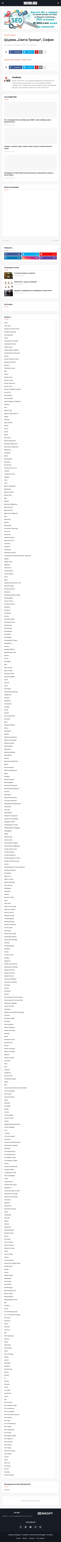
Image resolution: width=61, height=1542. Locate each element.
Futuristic (30, 1327)
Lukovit (30, 1360)
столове (30, 1133)
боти (30, 407)
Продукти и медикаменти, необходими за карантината (33, 291)
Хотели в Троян (30, 1260)
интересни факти (30, 589)
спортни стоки (30, 1118)
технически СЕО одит (30, 1194)
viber (30, 1460)
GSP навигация (30, 1336)
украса (30, 1221)
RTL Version (41, 1538)
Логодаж (30, 707)
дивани (30, 501)
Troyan (30, 1457)
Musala (30, 1375)
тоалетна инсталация (30, 1197)
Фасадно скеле (30, 1233)
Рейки (30, 1036)
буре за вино (30, 423)
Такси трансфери (30, 1176)
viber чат (30, 1463)
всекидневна (30, 459)
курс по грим (30, 671)
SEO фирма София (30, 1436)
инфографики (30, 598)
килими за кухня (30, 604)
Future (30, 1324)
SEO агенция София (30, 1405)
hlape (30, 1342)
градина (30, 477)
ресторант (30, 1061)
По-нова (5, 241)
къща (30, 686)
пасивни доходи (30, 922)
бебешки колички (30, 368)
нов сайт (30, 810)
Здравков (30, 565)
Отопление (30, 873)
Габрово (30, 471)
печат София (30, 928)
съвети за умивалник (30, 1167)
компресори (30, 625)
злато (30, 577)
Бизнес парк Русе (30, 383)
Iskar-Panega (30, 1354)
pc (30, 1378)
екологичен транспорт (30, 528)
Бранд (30, 417)
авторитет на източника (30, 329)
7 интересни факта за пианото (24, 273)
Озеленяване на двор (30, 843)
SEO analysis (30, 1442)
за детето (30, 547)
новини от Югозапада (30, 819)
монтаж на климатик (30, 785)
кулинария (30, 662)
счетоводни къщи (30, 1154)
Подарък (30, 958)
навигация (30, 795)
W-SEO (30, 1469)
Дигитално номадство (30, 513)
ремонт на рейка (30, 1049)
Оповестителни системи (30, 861)
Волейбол (30, 453)
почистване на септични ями (30, 1000)
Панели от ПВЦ (30, 897)
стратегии (30, 1139)
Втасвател (30, 462)
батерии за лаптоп (30, 362)
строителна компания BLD (30, 1142)
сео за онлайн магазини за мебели (30, 1088)
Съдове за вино (30, 1170)
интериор (30, 592)
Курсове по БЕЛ (30, 674)
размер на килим (30, 1030)
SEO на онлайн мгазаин (30, 1415)
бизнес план (30, 386)
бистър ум (30, 392)
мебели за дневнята (30, 737)
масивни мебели (30, 725)
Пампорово (30, 888)
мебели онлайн (30, 743)
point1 (30, 1387)
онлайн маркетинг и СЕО (30, 858)
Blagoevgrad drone (30, 1300)
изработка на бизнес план (30, 583)
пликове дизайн (30, 946)
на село (30, 792)
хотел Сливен (30, 1254)
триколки (30, 1203)
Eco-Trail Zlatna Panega (30, 1315)
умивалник (30, 1227)
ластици (30, 698)
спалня (30, 1112)
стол (30, 1130)
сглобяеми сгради (30, 1079)
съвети (30, 1163)
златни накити (30, 574)
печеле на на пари (30, 934)
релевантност (30, 1043)
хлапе (30, 1251)
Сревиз (30, 1121)
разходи (30, 1033)
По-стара (55, 241)
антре (30, 338)
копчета (30, 646)
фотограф (30, 1239)
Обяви (30, 834)
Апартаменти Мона (30, 344)
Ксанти (30, 658)
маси (30, 722)
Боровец (30, 404)
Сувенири (30, 1148)
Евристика (30, 519)
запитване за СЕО (30, 553)
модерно (30, 776)
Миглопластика (30, 767)
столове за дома (30, 1136)
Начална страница (9, 35)
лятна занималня (30, 716)
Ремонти (30, 1055)
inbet (30, 1351)
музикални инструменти (30, 789)
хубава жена (30, 1266)
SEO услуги (30, 1433)
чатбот (30, 1272)
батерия (30, 365)
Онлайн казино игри (30, 849)
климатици (30, 613)
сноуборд (30, 1106)
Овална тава (30, 837)
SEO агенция (30, 1402)
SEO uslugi (30, 1448)
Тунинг (30, 1212)
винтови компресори (30, 444)
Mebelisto (30, 1363)
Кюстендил (30, 689)
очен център (30, 885)
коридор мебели (30, 649)
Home (18, 1538)
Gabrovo (30, 1330)
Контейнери (30, 637)
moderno (30, 1366)
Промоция (30, 1009)
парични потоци (30, 916)
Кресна (30, 656)
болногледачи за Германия (30, 401)
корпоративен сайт (30, 652)
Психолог (30, 1015)
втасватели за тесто (30, 468)
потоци (30, 994)
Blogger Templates (22, 1535)
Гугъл (30, 483)
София (30, 1109)
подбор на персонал (30, 964)
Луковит (30, 713)
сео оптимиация (30, 1091)
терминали (30, 1188)
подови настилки (30, 973)
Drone (30, 1309)
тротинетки (30, 1206)
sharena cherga (30, 1451)
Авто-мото (30, 326)
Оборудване (30, 831)
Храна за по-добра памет (30, 1263)
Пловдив (30, 949)
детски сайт (30, 495)
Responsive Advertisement (30, 1501)
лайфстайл (30, 695)
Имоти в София (30, 586)
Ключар (30, 616)
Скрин (30, 1100)
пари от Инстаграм (30, 906)
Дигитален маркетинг (30, 504)
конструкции (30, 628)
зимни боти (30, 568)
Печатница (30, 931)
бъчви (30, 432)
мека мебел (30, 755)
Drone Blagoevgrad (30, 1312)
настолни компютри (30, 801)
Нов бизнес (30, 807)
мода (30, 773)
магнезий (30, 719)
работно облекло (30, 1027)
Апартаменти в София (30, 341)
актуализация (30, 335)
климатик (30, 610)
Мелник (30, 758)
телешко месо (30, 1182)
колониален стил (30, 622)
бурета (30, 426)
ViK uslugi (30, 1466)
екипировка (30, 525)
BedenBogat (30, 1288)
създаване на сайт (30, 1173)
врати (30, 456)
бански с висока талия (30, 359)
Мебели (30, 734)
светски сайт (30, 1076)
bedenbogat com (30, 1290)
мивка (30, 764)
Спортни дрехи (30, 1115)
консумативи (30, 631)
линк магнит (30, 704)
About (25, 1538)
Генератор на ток (30, 474)
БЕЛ (30, 371)
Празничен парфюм (30, 1003)
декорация (30, 489)
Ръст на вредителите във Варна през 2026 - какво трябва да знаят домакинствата (27, 121)
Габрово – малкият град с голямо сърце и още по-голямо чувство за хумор (28, 147)
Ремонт (30, 1046)
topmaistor (30, 1454)
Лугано (30, 710)
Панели (30, 894)
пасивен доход (30, 919)
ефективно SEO (30, 541)
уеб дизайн (30, 1215)
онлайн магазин (30, 852)
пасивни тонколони (30, 925)
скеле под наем (30, 1097)
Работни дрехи (30, 1024)
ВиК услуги (30, 438)
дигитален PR (30, 510)
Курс (30, 664)
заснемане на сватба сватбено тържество (30, 556)
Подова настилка (30, 970)
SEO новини (30, 1418)
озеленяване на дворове (30, 846)
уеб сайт (30, 1218)
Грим (30, 480)
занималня (30, 550)
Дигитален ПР (30, 507)
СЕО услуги (30, 1094)
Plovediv (30, 1384)
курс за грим (30, 668)
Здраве (30, 559)
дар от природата (30, 486)
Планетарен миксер (30, 937)
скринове (30, 1103)
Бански (30, 356)
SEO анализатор (30, 1408)
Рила (30, 1064)
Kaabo (30, 1357)
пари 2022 (30, 903)
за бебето (30, 544)
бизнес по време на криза (30, 389)
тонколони (30, 1200)
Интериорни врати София (30, 595)
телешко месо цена (30, 1185)
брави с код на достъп (30, 414)
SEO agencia (30, 1439)
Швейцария (30, 1278)
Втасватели (30, 465)
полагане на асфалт (30, 982)
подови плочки (30, 976)
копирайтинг (30, 643)
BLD (30, 1303)
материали (30, 731)
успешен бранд (30, 1230)
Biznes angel (30, 1294)
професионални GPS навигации (30, 1012)
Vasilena (16, 77)
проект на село (30, 1006)
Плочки (30, 952)
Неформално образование (30, 804)
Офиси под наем (30, 882)
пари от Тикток (30, 913)
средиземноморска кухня (30, 1124)
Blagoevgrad (30, 1297)
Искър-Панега (30, 601)
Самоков (30, 1070)
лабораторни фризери (30, 692)
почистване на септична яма (30, 997)
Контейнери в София (30, 640)
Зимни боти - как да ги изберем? (25, 282)
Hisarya (30, 1339)
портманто (30, 991)
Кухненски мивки (30, 677)
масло (30, 728)
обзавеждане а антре (30, 825)
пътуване (30, 1021)
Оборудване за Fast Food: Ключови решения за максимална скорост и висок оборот (29, 174)
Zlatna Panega (30, 1475)
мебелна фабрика (30, 752)
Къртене (30, 683)
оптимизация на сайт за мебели (30, 867)
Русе (30, 1067)
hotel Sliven (30, 1348)
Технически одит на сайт (30, 1191)
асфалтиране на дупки (30, 350)
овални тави (30, 840)
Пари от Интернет (30, 909)
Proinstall (30, 1390)
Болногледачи (30, 398)
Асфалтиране (30, 347)
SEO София (30, 1427)
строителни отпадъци (30, 1145)
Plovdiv (30, 1381)
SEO (30, 1399)
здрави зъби (30, 562)
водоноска (30, 450)
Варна (30, 435)
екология (30, 531)
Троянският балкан (30, 1209)
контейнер (30, 634)
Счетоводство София (30, 1161)
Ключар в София (30, 619)
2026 (30, 323)
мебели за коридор (30, 740)
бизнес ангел (30, 377)
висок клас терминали (30, 447)
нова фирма (30, 813)
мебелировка (30, 746)
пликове (30, 943)
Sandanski (30, 1393)
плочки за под (30, 955)
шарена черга (30, 1275)
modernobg (30, 1369)
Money (30, 1372)
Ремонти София (30, 1058)
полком (30, 988)
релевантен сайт (30, 1040)
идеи (30, 580)
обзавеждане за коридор (30, 828)
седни (30, 1082)
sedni (30, 1396)
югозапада (30, 1281)
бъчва (30, 429)
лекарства (30, 701)
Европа (30, 522)
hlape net (30, 1345)
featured (30, 1321)
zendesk (30, 1472)
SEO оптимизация (30, 1424)
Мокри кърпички (30, 779)
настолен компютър (30, 798)
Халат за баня (30, 1242)
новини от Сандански (30, 816)
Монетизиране (30, 782)
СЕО (30, 1085)
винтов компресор (30, 441)
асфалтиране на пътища (30, 353)
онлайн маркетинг (30, 855)
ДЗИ (30, 498)
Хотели (30, 1257)
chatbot (30, 1306)
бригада (30, 420)
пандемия (30, 891)
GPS (30, 1333)
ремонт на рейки (30, 1052)
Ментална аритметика (30, 761)
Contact (32, 1538)
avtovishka (30, 1284)
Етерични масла (30, 537)
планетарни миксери (30, 940)
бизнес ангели (30, 380)
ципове (30, 1269)
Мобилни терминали (30, 770)
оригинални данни (30, 870)
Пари (30, 900)
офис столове (30, 879)
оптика (30, 864)
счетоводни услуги (30, 1157)
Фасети (30, 1236)
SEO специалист (30, 1430)
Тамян (30, 1179)
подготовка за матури (30, 967)
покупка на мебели (30, 979)
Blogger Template (46, 1535)
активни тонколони (30, 332)
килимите (30, 607)
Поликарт (30, 985)
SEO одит (30, 1421)
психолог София (30, 1018)
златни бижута (30, 571)
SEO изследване (30, 1411)
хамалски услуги (30, 1248)
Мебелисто (30, 749)
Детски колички (30, 492)
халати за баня (30, 1245)
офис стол (30, 876)
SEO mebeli (30, 1445)
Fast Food (30, 1318)
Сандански (30, 1073)
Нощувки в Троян (30, 822)
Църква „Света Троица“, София (15, 60)
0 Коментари (33, 45)
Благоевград (30, 395)
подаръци (30, 961)
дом (30, 516)
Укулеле (30, 1224)
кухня (30, 680)
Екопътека (30, 535)
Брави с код (30, 410)
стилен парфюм (30, 1127)
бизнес (30, 374)
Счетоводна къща (30, 1151)
